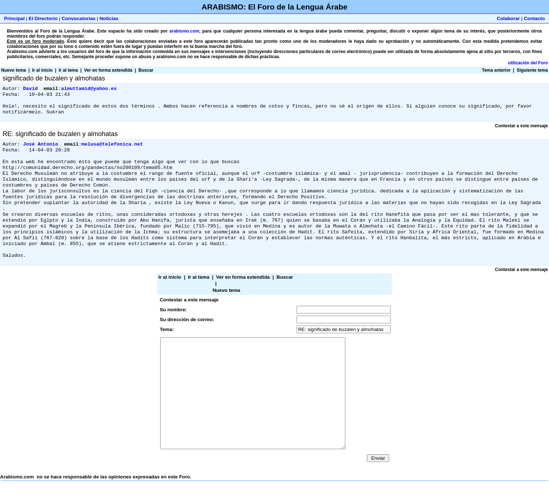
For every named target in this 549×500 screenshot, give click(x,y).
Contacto (534, 18)
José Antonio (40, 148)
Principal (14, 18)
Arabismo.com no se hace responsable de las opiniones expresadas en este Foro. (274, 396)
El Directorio (43, 18)
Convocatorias (78, 18)
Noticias (109, 18)
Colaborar (508, 18)
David (30, 89)
